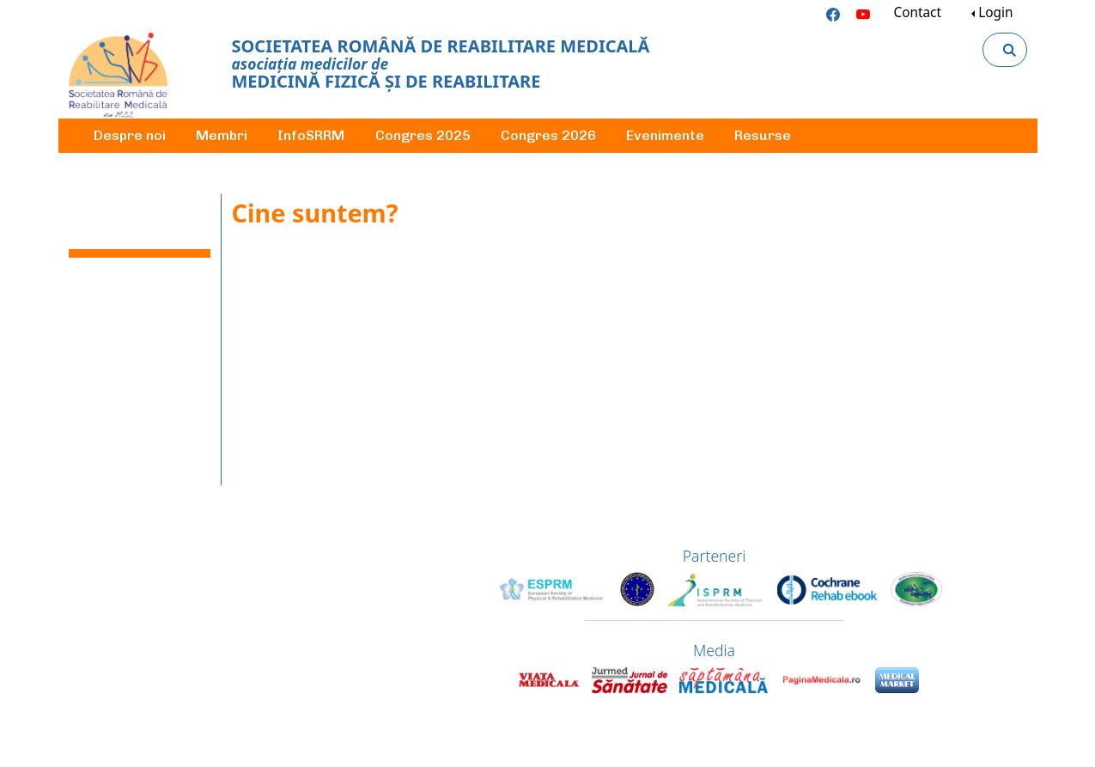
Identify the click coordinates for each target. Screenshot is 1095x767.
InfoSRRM (310, 135)
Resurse (762, 135)
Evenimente (665, 135)
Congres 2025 (423, 135)
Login (995, 12)
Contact (917, 12)
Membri (221, 135)
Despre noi (130, 135)
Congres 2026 (548, 135)
